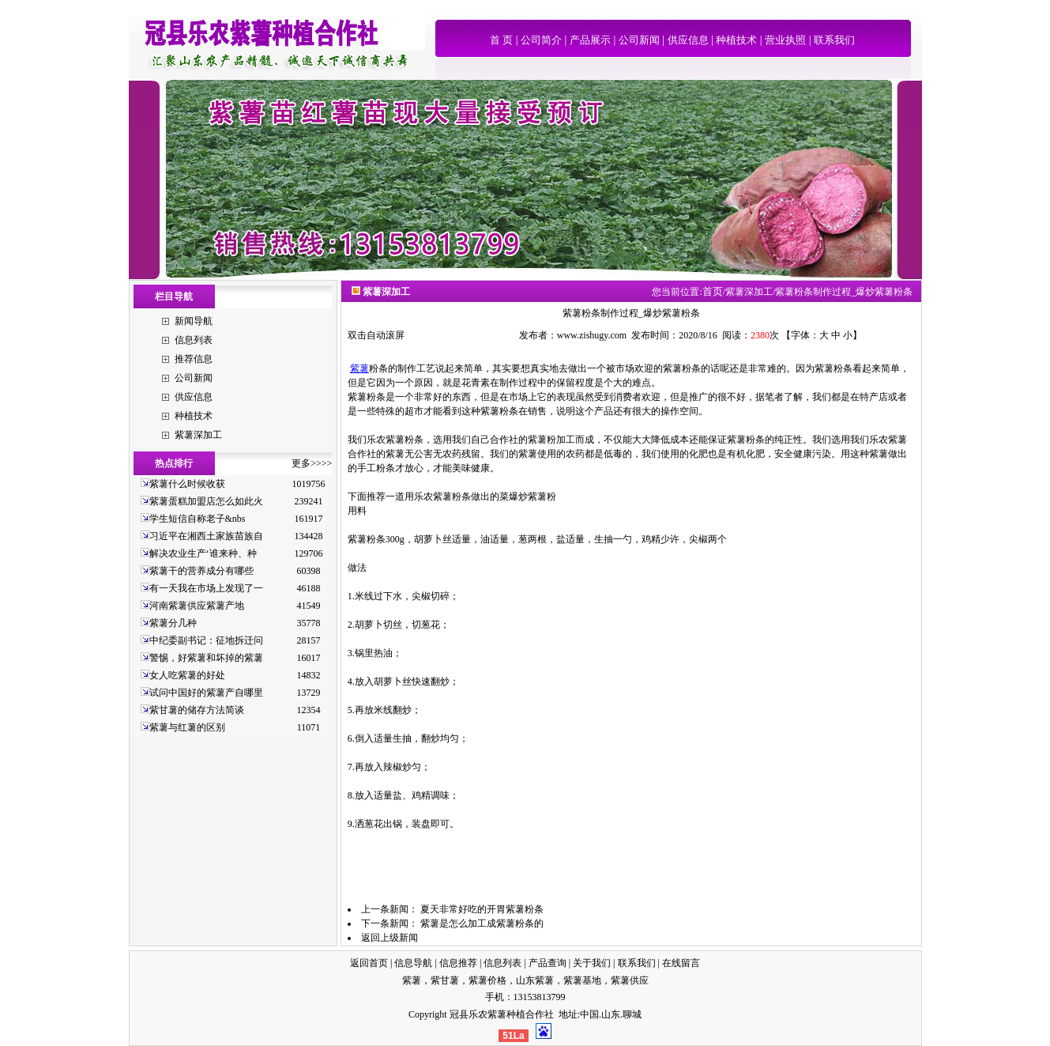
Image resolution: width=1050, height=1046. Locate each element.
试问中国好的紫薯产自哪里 (206, 692)
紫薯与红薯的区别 (187, 727)
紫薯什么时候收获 (187, 483)
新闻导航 (194, 321)
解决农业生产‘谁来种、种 (203, 553)
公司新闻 (639, 40)
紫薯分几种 (173, 623)
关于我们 (592, 963)
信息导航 (413, 963)
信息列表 (194, 340)
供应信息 (688, 40)
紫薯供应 (630, 980)
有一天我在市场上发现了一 (206, 588)
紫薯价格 (487, 980)
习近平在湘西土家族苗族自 (206, 536)
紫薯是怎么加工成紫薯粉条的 (482, 923)
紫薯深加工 (198, 434)
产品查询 (547, 963)
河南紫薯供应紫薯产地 (196, 605)
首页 (712, 291)
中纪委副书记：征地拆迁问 (206, 640)
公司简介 (541, 40)
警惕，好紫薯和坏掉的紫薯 (206, 657)
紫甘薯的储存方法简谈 (196, 710)
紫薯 (359, 368)
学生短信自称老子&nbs (197, 518)
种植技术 (736, 40)
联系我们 (834, 40)
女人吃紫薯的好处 (187, 675)
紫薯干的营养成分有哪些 (201, 570)
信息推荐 (458, 963)
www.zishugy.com (592, 335)
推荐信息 (194, 358)
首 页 (501, 40)
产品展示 (590, 40)
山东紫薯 (535, 980)
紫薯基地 (582, 980)
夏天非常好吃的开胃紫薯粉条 (482, 909)
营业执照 (785, 40)
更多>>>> (312, 463)
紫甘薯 (445, 980)
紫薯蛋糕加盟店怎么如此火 (206, 501)
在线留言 (681, 963)
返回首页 (369, 963)
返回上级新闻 (389, 937)
